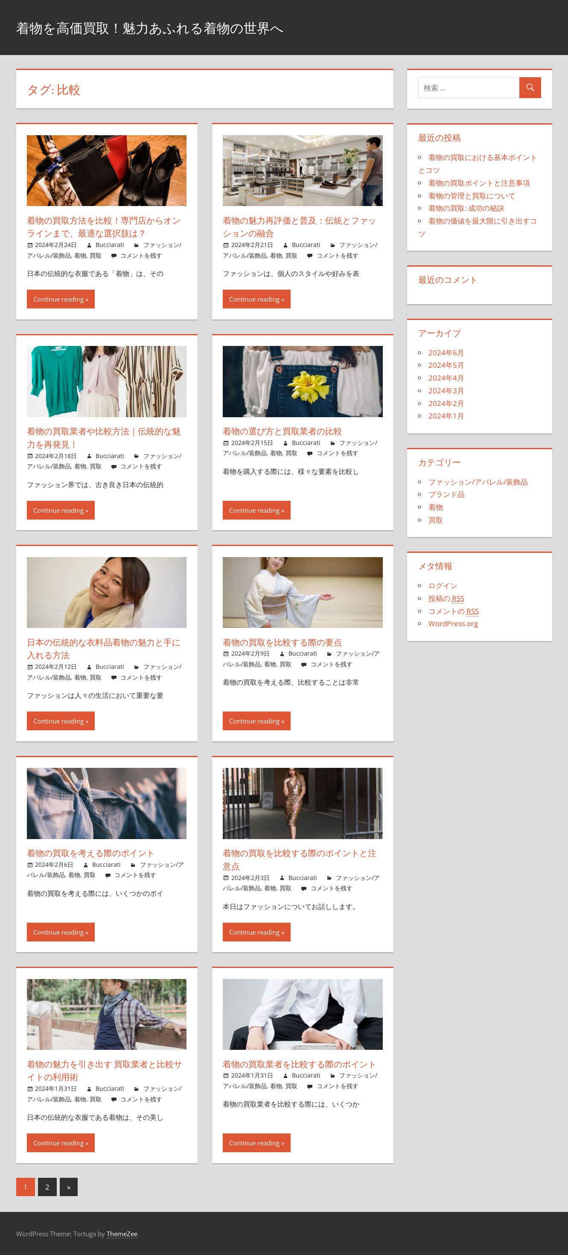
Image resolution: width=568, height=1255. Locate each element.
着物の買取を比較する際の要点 (289, 642)
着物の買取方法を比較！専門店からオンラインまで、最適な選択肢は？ (104, 227)
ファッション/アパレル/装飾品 (478, 482)
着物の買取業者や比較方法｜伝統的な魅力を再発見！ (102, 437)
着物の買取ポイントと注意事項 (479, 183)
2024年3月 (446, 390)
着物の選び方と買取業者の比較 (289, 431)
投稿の (446, 598)
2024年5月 (446, 365)
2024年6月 (446, 352)
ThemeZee (122, 1233)
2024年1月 (446, 416)
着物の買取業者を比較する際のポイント (299, 1070)
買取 (96, 255)
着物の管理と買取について (472, 195)
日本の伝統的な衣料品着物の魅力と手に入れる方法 (103, 648)
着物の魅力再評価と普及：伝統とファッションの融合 (299, 227)
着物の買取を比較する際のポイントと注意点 (300, 859)
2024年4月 (446, 378)
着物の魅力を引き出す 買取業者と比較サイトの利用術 (104, 1070)
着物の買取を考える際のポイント (99, 852)
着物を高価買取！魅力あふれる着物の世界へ (171, 27)
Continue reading (58, 299)
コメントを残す (141, 255)
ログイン (442, 585)
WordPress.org (453, 623)
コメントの (453, 611)
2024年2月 (446, 403)
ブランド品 (446, 494)
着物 (80, 255)
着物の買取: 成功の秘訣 (466, 208)
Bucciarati (110, 245)
